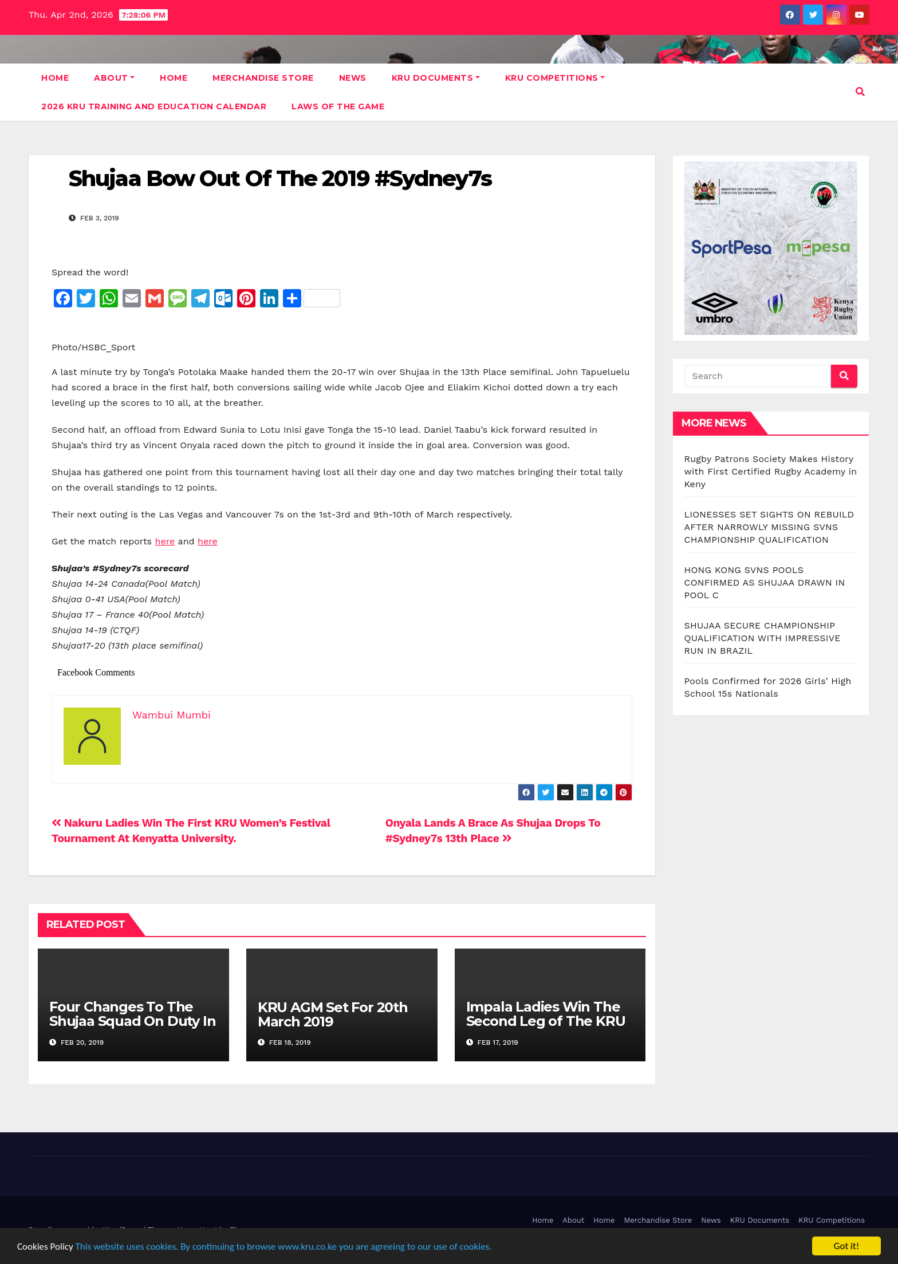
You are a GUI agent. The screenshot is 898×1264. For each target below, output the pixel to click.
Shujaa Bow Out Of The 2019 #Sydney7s (280, 178)
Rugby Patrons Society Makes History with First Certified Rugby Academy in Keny (770, 471)
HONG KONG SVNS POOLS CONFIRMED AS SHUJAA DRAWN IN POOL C (764, 582)
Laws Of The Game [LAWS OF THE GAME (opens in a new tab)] (338, 106)
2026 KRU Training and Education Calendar (153, 106)
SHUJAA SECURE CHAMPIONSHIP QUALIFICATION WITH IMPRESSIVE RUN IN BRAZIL (762, 638)
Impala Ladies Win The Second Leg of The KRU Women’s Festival (545, 1021)
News (353, 78)
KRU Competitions (555, 78)
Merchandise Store (263, 78)
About (114, 78)
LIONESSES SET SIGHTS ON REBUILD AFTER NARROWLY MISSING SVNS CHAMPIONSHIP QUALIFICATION (769, 527)
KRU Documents (436, 78)
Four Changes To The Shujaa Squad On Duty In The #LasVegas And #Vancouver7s (132, 1028)
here (165, 541)
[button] (860, 91)
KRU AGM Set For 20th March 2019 (333, 1014)
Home (55, 78)
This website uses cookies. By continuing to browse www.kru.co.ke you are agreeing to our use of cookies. (284, 1247)
